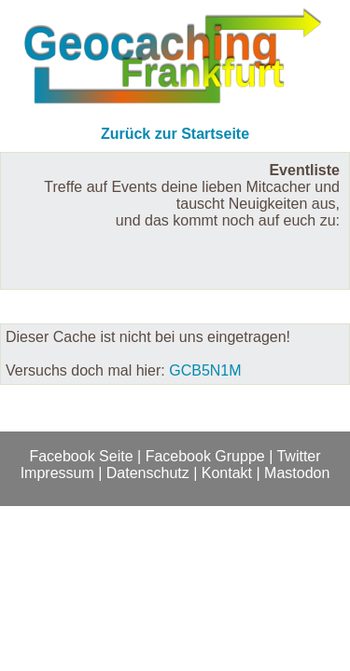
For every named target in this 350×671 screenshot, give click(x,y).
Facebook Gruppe (205, 456)
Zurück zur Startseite (175, 134)
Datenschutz (147, 473)
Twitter (298, 456)
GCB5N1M (205, 370)
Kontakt (227, 473)
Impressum (57, 473)
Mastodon (296, 473)
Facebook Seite (81, 456)
